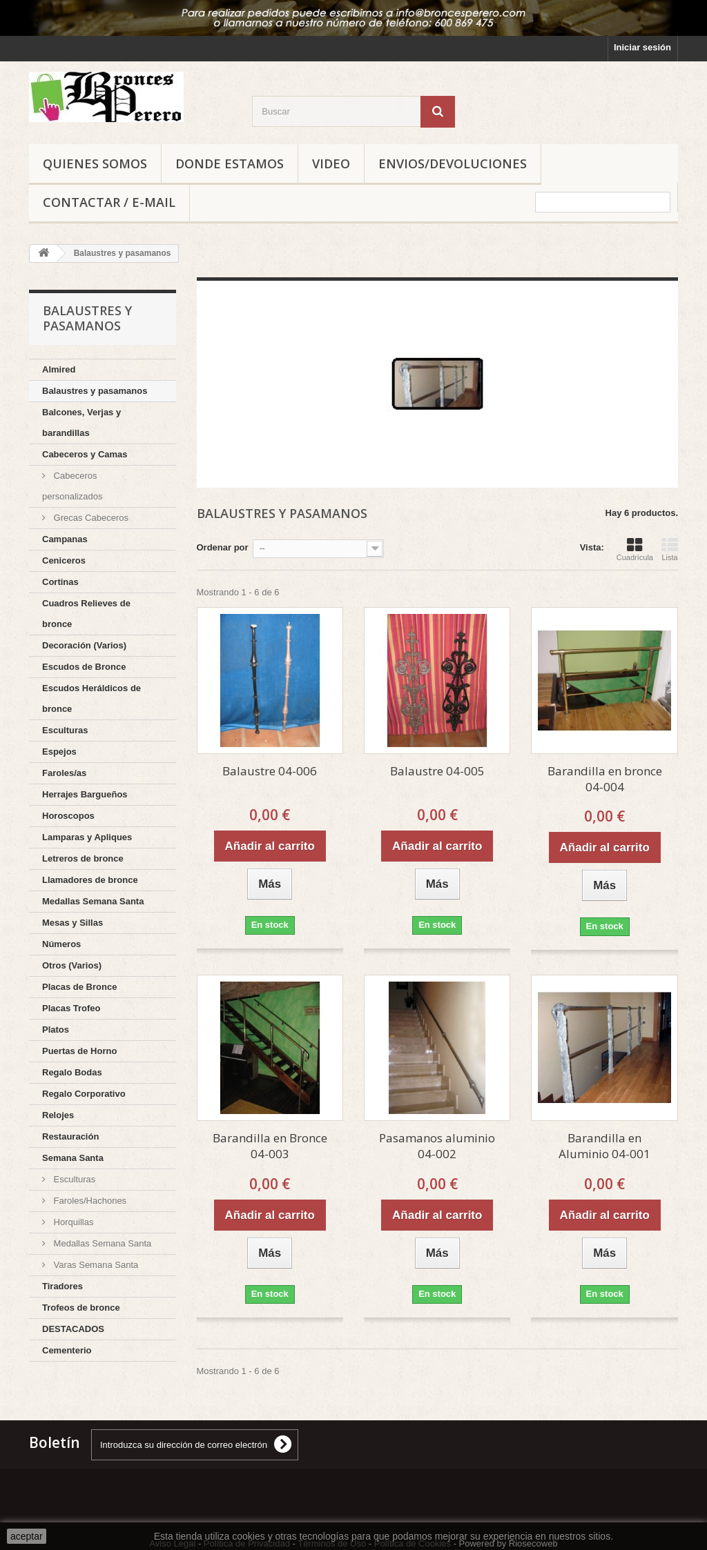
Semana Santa (73, 1158)
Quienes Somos (95, 163)
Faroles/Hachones (88, 1200)
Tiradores (62, 1286)
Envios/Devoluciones (452, 163)
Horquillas (72, 1222)
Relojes (58, 1115)
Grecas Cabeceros (89, 518)
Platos (55, 1029)
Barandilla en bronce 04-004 (605, 779)
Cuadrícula (635, 549)
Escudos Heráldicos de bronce (91, 698)
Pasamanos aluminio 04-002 (437, 1146)
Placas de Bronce (79, 987)
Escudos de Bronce (84, 667)
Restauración (70, 1136)
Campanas (65, 539)
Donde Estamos (229, 163)
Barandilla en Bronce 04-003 (270, 1146)
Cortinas (60, 582)
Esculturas (65, 730)
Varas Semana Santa (94, 1265)
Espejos (59, 751)
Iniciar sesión (642, 47)
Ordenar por (223, 547)
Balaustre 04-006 (269, 771)
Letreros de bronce (83, 858)
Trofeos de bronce (81, 1307)
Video (331, 163)
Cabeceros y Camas (85, 454)
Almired (58, 369)
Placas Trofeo (71, 1008)
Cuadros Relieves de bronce (86, 613)
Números (61, 944)
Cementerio (67, 1350)
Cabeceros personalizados (72, 485)
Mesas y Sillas (72, 922)
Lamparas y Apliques (87, 837)
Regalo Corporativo (84, 1094)
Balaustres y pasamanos (94, 391)
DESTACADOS (73, 1329)
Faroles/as (64, 773)
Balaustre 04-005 (437, 771)
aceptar (26, 1536)
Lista (669, 549)
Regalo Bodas (72, 1072)
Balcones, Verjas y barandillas (81, 422)
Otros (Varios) (71, 965)
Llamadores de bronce (90, 880)
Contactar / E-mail (109, 202)
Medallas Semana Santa (93, 901)
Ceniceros (64, 560)
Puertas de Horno (79, 1051)
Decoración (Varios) (84, 645)
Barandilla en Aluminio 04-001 (604, 1146)
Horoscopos (68, 816)
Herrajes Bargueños (85, 794)
